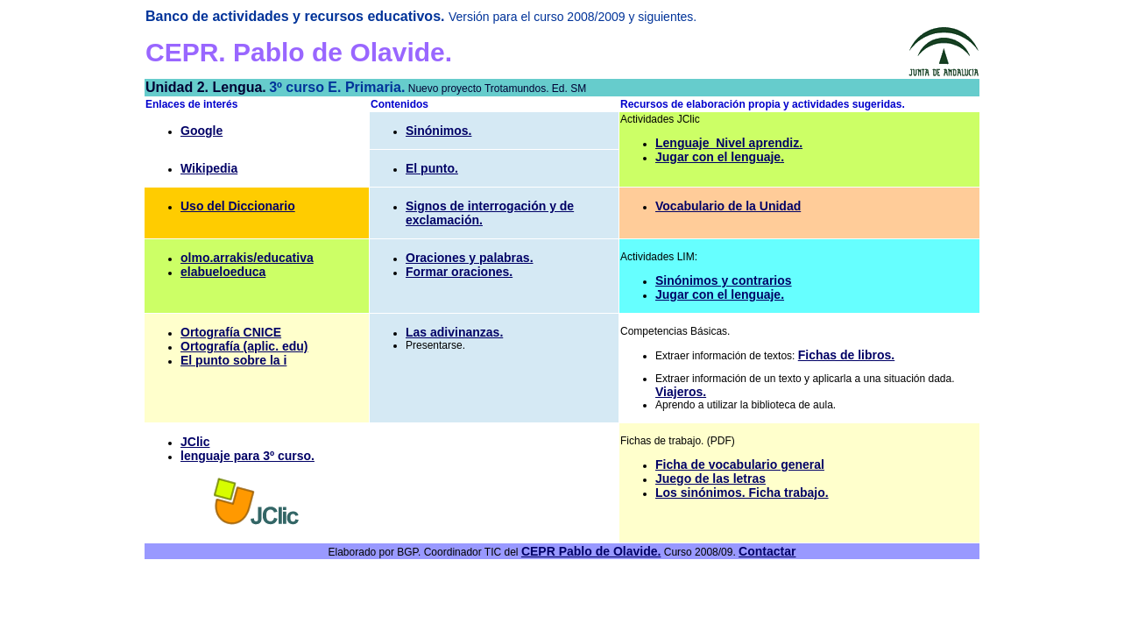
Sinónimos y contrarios (723, 280)
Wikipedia (208, 168)
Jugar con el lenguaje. (719, 157)
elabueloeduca (222, 272)
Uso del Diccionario (237, 206)
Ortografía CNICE (230, 332)
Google (201, 131)
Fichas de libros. (846, 355)
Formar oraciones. (459, 272)
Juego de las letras (710, 478)
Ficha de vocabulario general (739, 464)
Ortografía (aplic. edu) (244, 346)
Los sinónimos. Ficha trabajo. (742, 493)
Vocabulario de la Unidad (728, 206)
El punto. (432, 168)
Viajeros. (680, 392)
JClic (194, 442)
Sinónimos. (438, 131)
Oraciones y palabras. (470, 258)
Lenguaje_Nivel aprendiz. (728, 143)
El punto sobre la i (233, 360)
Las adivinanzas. (454, 332)
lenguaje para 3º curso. (247, 456)
